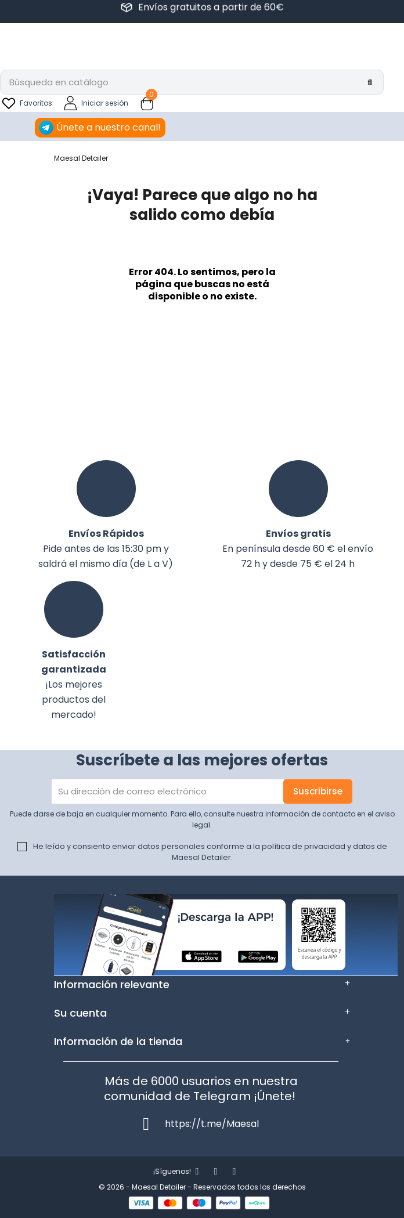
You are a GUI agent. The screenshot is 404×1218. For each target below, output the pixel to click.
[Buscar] (192, 82)
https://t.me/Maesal (212, 1123)
